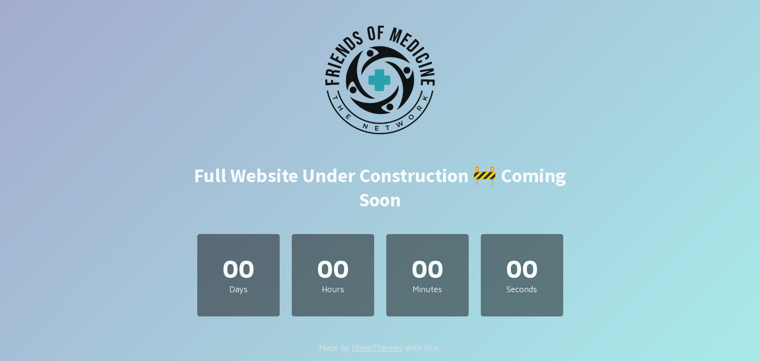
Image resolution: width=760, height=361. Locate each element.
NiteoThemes (377, 348)
